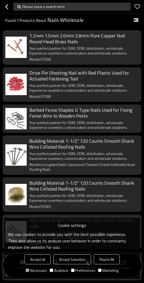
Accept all (37, 259)
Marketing (108, 270)
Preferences (83, 270)
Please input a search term (43, 6)
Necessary (36, 270)
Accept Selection (72, 259)
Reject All (106, 259)
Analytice (59, 270)
